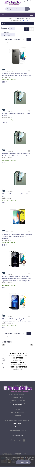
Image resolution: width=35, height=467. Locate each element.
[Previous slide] (3, 345)
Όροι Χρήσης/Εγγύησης (17, 412)
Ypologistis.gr (17, 453)
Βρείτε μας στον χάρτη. (17, 403)
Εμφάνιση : (5, 28)
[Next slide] (31, 345)
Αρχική (10, 18)
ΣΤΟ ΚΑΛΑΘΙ (7, 70)
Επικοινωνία (17, 415)
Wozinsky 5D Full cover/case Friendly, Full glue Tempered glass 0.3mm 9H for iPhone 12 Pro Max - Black (17, 236)
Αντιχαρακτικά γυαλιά (16, 20)
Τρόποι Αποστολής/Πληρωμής (17, 430)
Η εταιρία (17, 409)
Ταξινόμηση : (5, 32)
